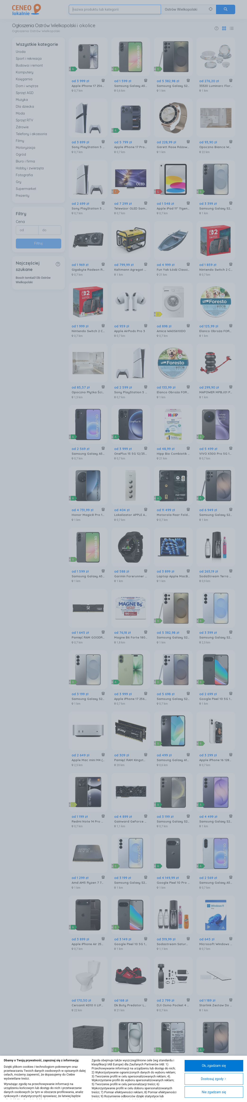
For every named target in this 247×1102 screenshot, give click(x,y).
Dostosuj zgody (213, 1079)
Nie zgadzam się (214, 1092)
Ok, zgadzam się (214, 1066)
